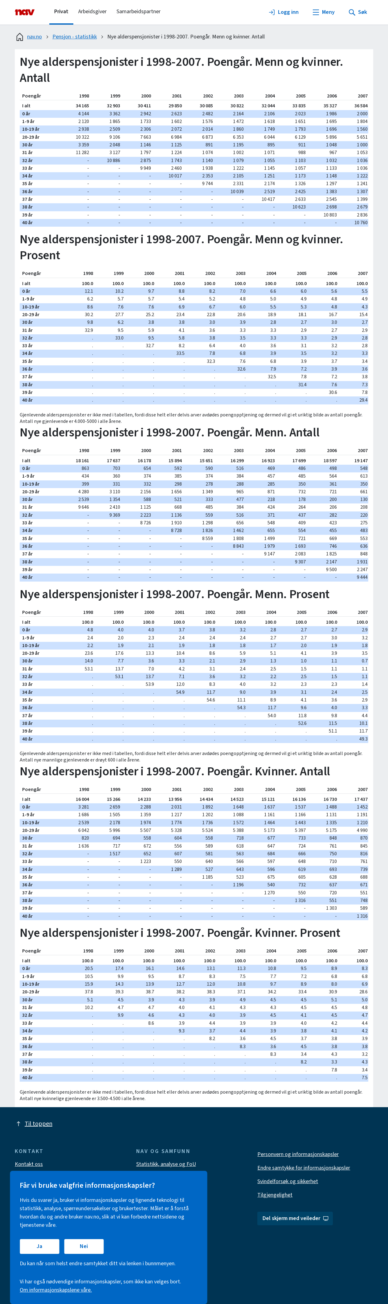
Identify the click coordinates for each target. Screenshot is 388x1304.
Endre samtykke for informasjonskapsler (303, 1168)
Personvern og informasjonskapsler (298, 1154)
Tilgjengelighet (274, 1195)
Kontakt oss (29, 1164)
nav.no (28, 37)
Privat (61, 11)
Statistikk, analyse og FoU (166, 1164)
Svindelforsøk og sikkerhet (287, 1181)
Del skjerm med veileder (296, 1218)
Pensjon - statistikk (74, 37)
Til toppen (33, 1123)
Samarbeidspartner (138, 11)
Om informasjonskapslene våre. (56, 1290)
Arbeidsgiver (92, 11)
